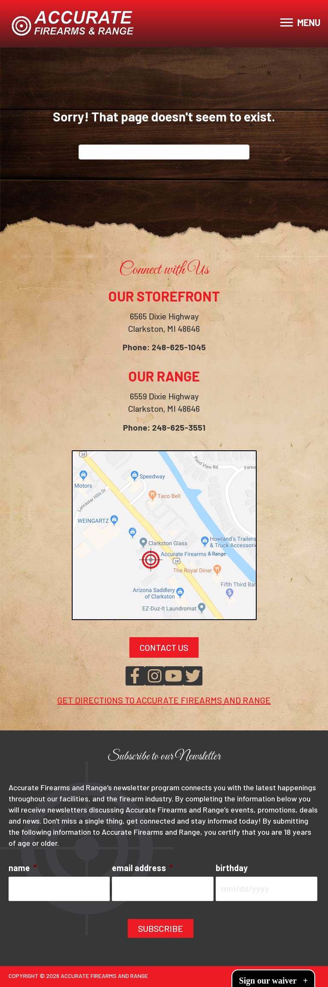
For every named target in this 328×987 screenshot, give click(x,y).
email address (142, 868)
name (23, 868)
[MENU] (300, 22)
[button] (135, 676)
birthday (232, 868)
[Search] (164, 152)
